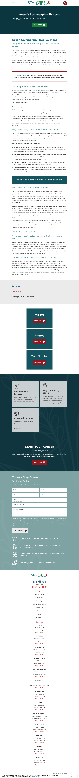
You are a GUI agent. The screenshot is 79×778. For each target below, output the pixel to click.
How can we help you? (18, 509)
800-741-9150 (39, 582)
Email (42, 494)
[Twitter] (36, 587)
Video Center (39, 607)
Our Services (39, 597)
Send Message (20, 531)
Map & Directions (39, 632)
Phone (14, 494)
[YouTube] (43, 587)
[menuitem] (39, 291)
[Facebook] (33, 587)
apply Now (39, 462)
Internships (39, 601)
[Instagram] (46, 587)
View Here (39, 321)
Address (14, 499)
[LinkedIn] (39, 587)
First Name (15, 489)
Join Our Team (39, 594)
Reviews (39, 611)
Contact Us (39, 25)
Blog (39, 614)
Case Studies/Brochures (39, 604)
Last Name (43, 489)
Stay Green (15, 50)
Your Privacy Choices (32, 773)
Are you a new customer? (18, 504)
